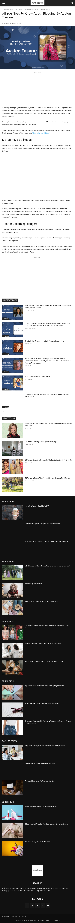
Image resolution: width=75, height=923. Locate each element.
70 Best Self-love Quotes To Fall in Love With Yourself (43, 643)
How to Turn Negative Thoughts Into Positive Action (42, 524)
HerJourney (10, 9)
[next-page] (7, 411)
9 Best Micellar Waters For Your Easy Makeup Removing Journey (46, 824)
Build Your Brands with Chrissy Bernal (37, 376)
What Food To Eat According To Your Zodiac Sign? (42, 601)
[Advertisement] (37, 89)
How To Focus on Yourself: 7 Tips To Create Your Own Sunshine (46, 541)
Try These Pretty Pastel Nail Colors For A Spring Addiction (44, 686)
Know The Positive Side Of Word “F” (37, 506)
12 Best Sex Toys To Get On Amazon (37, 842)
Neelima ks (7, 23)
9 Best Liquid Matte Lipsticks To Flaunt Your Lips (41, 806)
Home (4, 9)
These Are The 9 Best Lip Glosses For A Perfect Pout (42, 703)
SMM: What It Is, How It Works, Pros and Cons (40, 763)
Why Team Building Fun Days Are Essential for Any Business (45, 745)
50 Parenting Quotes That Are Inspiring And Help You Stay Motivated (48, 478)
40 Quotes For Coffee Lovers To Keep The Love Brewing (44, 661)
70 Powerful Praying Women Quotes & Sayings (41, 442)
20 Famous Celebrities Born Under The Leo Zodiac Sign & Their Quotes (48, 460)
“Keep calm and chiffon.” (41, 133)
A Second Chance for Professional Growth (39, 781)
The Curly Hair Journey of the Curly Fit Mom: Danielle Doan (44, 341)
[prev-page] (3, 411)
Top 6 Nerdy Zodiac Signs (33, 583)
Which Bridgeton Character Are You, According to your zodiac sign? (47, 566)
